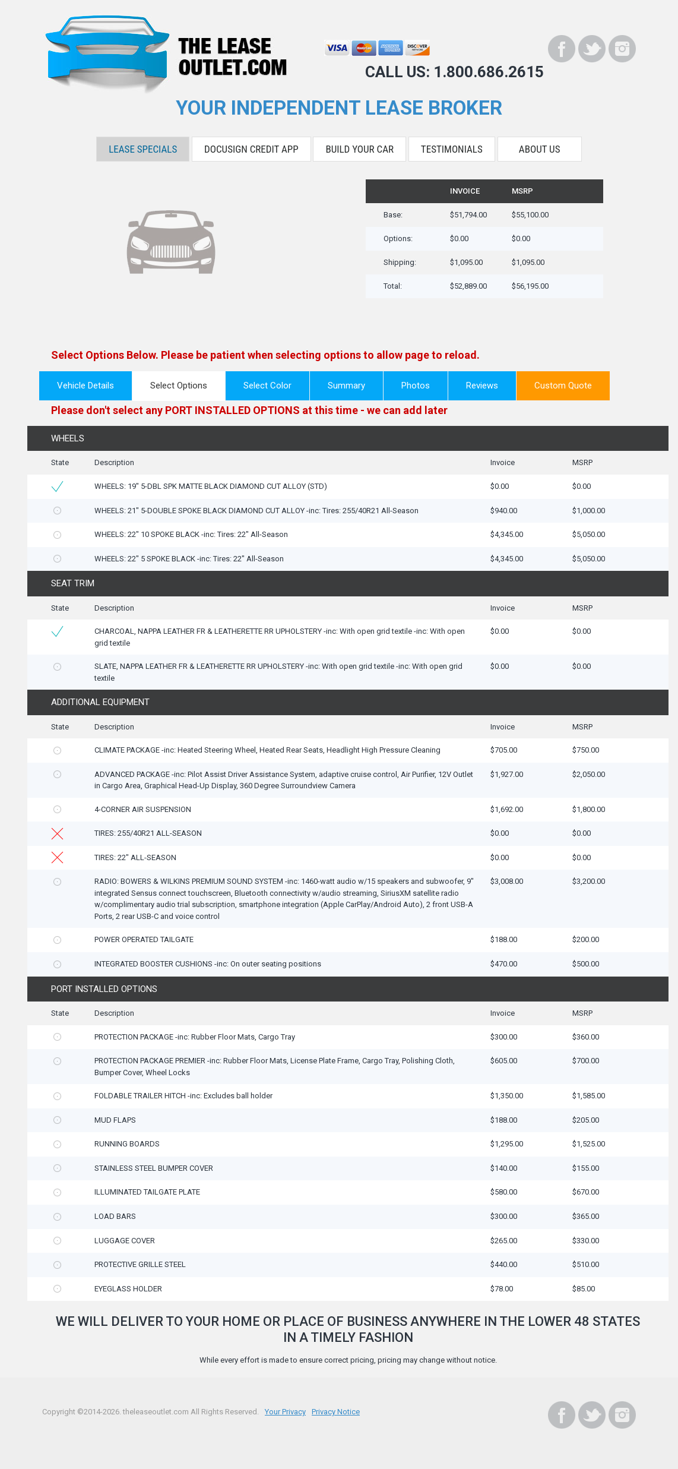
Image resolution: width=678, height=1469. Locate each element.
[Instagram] (622, 48)
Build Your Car (359, 149)
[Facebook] (561, 48)
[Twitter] (592, 48)
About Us (539, 149)
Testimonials (452, 149)
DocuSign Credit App (251, 149)
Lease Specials (143, 149)
